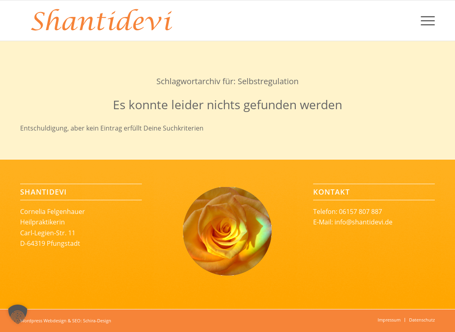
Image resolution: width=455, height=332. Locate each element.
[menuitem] (425, 20)
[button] (17, 314)
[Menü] (425, 20)
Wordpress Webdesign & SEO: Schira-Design (65, 320)
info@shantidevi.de (363, 222)
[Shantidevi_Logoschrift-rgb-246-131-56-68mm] (100, 20)
